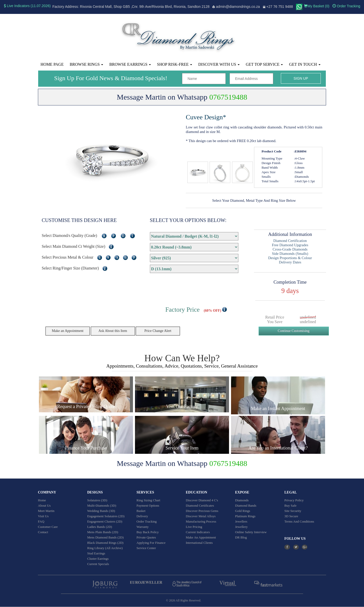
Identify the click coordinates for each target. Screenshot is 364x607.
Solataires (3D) (97, 500)
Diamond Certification (290, 241)
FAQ (41, 521)
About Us (44, 505)
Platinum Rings (245, 516)
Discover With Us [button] (219, 64)
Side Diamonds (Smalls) (290, 254)
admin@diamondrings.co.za (238, 7)
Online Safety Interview (251, 532)
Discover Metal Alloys (201, 516)
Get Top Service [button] (264, 64)
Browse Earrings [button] (130, 64)
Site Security (292, 511)
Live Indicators (17, 6)
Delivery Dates (290, 262)
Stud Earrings (96, 553)
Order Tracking (346, 6)
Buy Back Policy (147, 532)
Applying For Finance (151, 543)
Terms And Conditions (299, 521)
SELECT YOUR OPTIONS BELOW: (188, 220)
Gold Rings (242, 511)
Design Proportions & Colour (290, 258)
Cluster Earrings (98, 558)
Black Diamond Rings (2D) (105, 543)
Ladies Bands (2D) (99, 527)
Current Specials (98, 564)
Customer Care (48, 527)
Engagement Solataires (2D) (105, 516)
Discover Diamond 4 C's (202, 500)
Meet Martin (46, 511)
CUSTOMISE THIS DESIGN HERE (79, 220)
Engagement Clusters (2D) (104, 521)
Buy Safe (290, 505)
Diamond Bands (245, 505)
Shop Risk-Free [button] (174, 64)
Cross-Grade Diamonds (290, 249)
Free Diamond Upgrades (290, 245)
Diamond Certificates (200, 505)
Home (42, 500)
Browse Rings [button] (86, 64)
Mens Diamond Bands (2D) (105, 537)
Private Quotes (146, 537)
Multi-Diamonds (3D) (101, 505)
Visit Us (43, 516)
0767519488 (228, 97)
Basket (140, 511)
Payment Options (147, 505)
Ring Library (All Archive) (105, 548)
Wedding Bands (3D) (101, 511)
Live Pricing (194, 527)
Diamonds (241, 500)
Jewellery (241, 527)
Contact (43, 532)
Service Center (146, 548)
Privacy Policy (294, 500)
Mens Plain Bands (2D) (102, 532)
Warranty (142, 527)
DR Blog (241, 537)
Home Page (51, 64)
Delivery (142, 516)
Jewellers (241, 521)
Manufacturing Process (201, 521)
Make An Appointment (201, 537)
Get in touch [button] (304, 64)
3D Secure (291, 516)
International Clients (199, 543)
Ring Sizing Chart (148, 500)
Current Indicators (198, 532)
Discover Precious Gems (202, 511)
